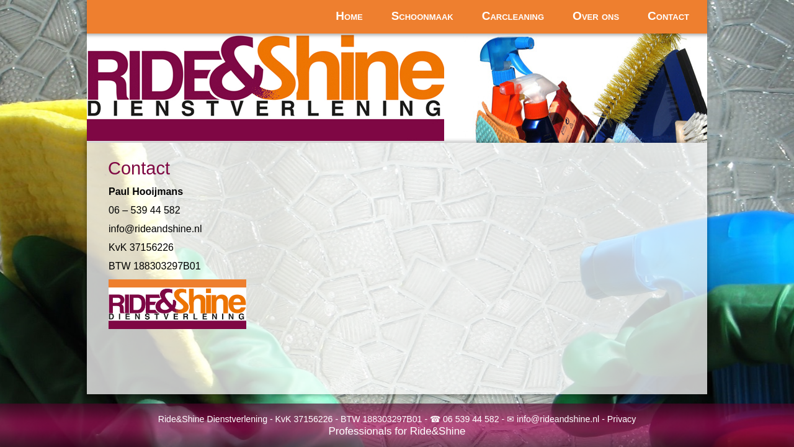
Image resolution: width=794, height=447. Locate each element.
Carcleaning (513, 15)
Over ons (596, 15)
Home (349, 15)
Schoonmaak (422, 15)
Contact (668, 15)
